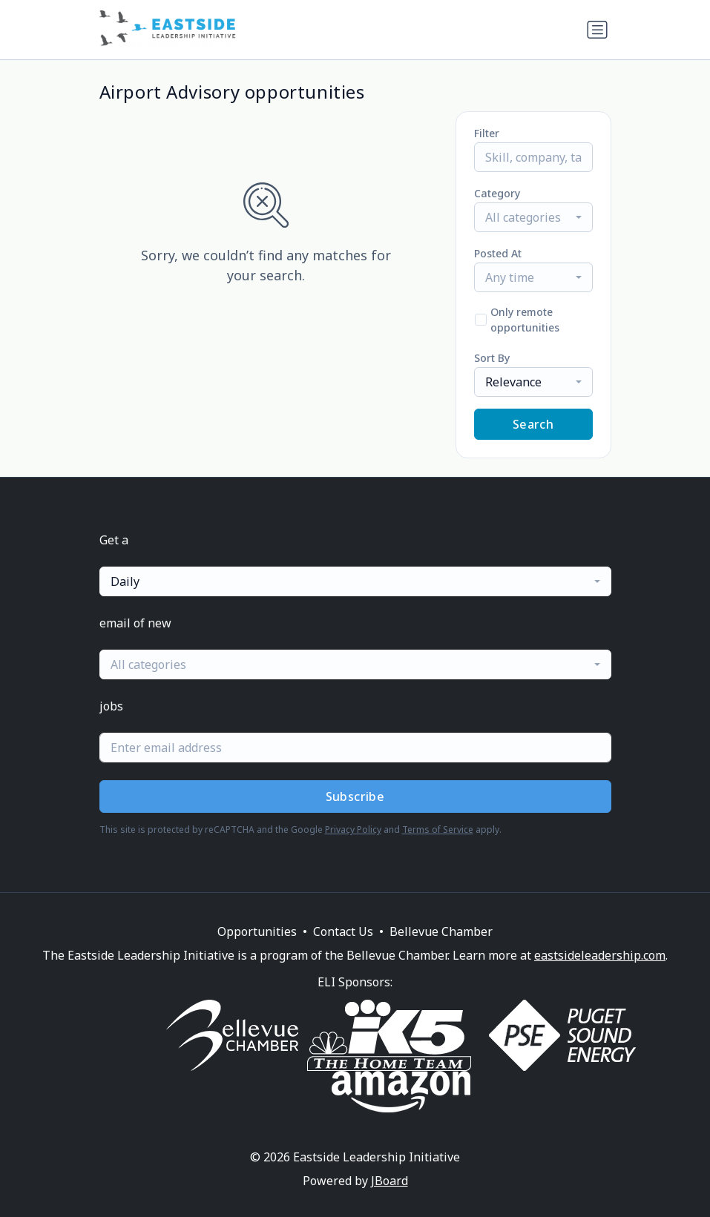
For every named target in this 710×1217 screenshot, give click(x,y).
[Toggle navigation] (597, 30)
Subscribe (355, 796)
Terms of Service (437, 829)
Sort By (492, 358)
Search (533, 424)
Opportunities (257, 931)
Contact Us (343, 931)
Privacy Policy (353, 829)
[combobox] (533, 217)
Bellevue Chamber (441, 931)
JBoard (389, 1181)
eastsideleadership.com (599, 955)
